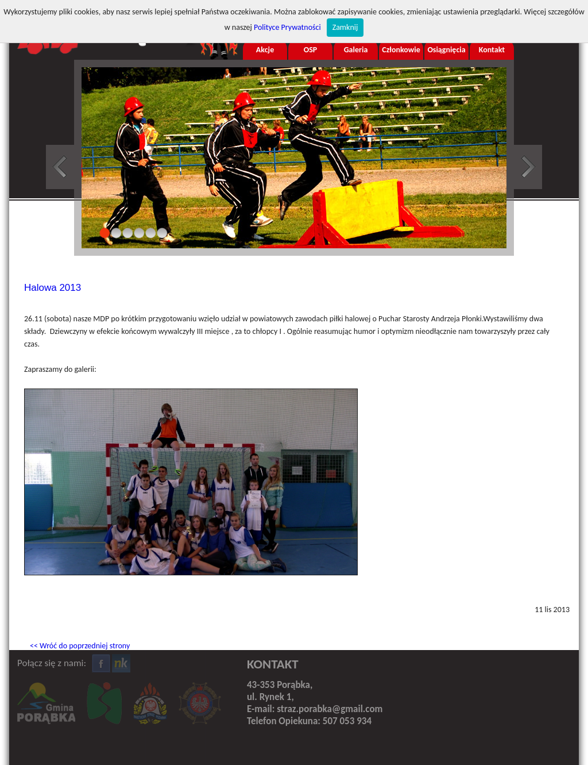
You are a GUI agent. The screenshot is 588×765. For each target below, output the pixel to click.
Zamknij (345, 27)
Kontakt (492, 50)
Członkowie (401, 50)
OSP (311, 50)
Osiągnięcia (446, 50)
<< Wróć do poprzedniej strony (80, 646)
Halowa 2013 (52, 287)
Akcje (265, 50)
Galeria (356, 50)
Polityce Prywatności (287, 27)
